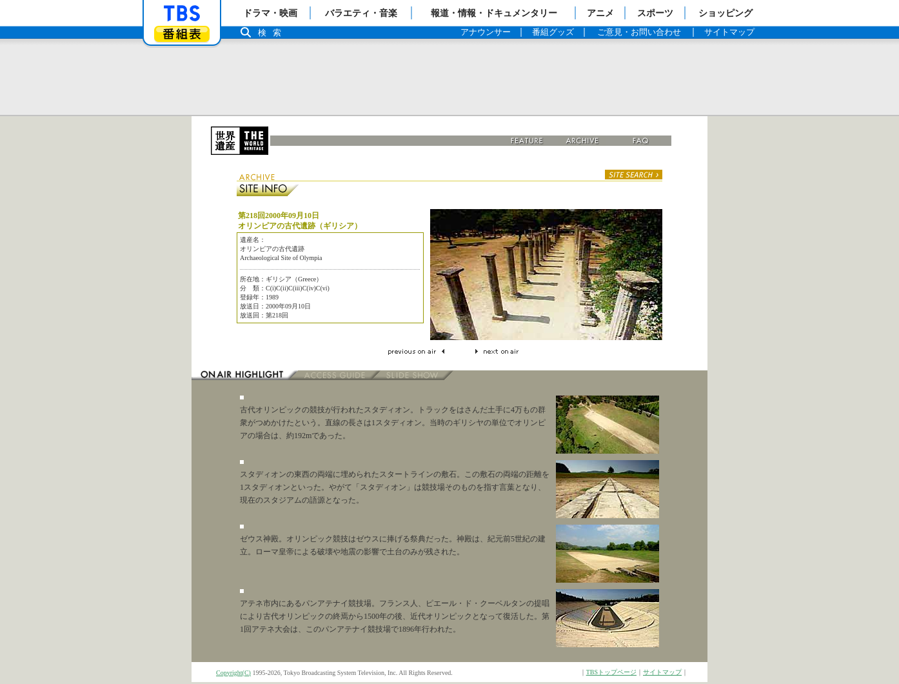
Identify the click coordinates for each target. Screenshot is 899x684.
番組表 (182, 34)
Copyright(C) (233, 672)
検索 (273, 32)
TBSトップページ (611, 672)
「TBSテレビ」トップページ (182, 13)
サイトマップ (662, 672)
